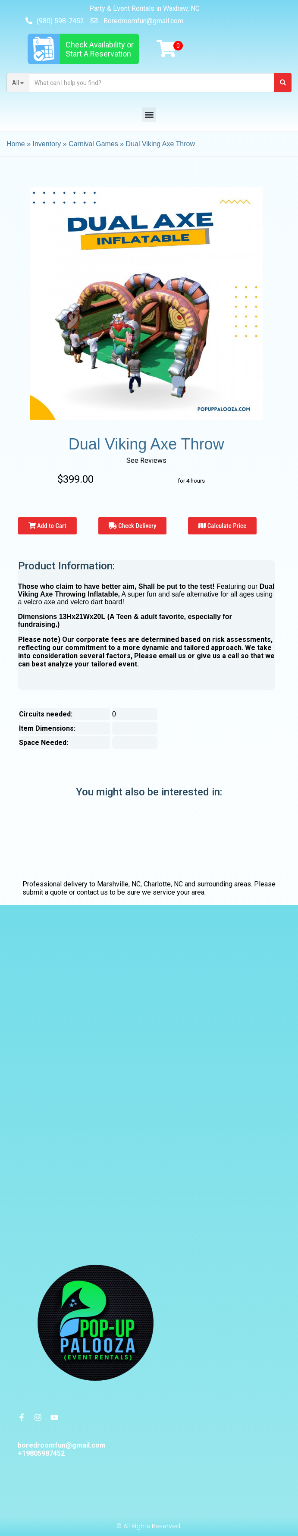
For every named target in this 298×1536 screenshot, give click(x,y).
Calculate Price (222, 526)
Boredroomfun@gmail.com (143, 21)
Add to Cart (47, 526)
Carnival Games (93, 144)
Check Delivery (133, 526)
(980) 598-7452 (60, 21)
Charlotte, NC (163, 884)
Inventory (46, 144)
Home (15, 144)
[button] (149, 114)
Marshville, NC (119, 884)
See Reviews (146, 460)
